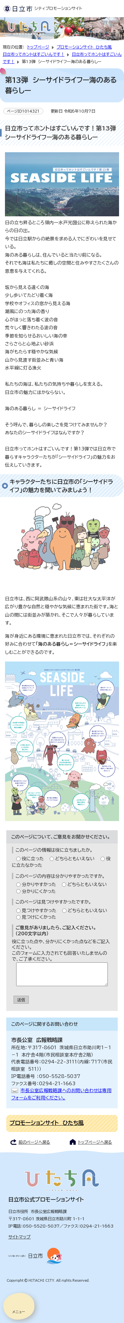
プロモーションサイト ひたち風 (84, 47)
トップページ (38, 47)
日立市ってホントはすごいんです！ (33, 54)
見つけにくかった (39, 917)
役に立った (33, 858)
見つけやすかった (39, 910)
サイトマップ (19, 1237)
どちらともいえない (75, 858)
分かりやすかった (39, 884)
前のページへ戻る (34, 1142)
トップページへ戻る (95, 1142)
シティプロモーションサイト (42, 8)
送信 (21, 1000)
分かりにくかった (39, 891)
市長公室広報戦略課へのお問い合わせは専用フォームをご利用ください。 (61, 1094)
